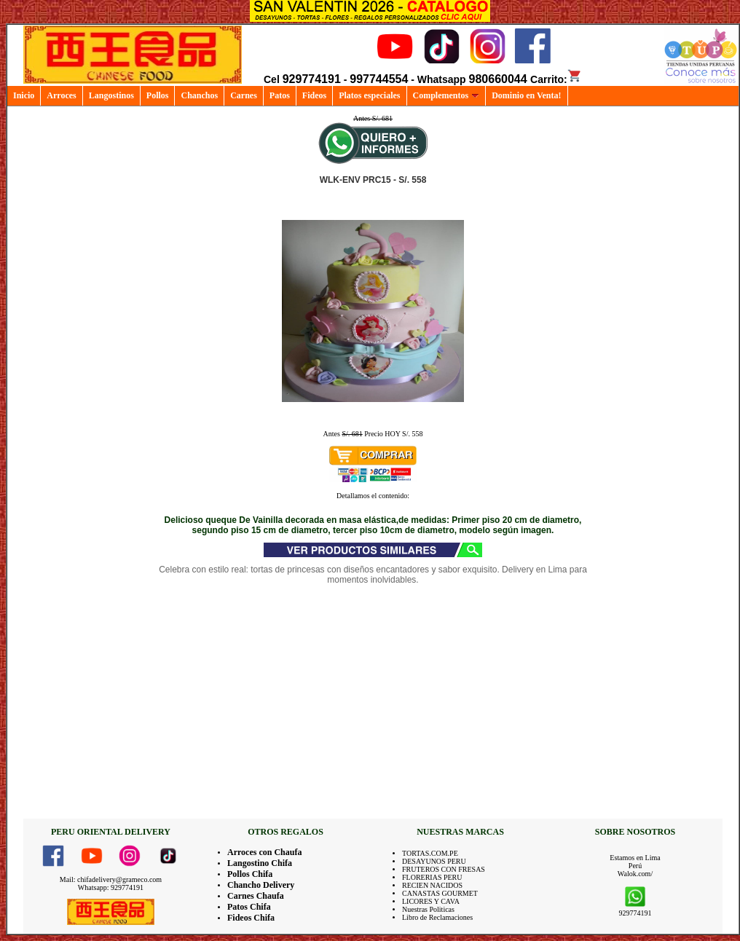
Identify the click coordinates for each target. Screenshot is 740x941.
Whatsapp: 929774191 (110, 887)
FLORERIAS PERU (432, 877)
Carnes (243, 95)
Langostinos (111, 95)
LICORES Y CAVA (431, 901)
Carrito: (556, 79)
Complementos (446, 95)
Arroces (61, 95)
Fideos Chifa (251, 918)
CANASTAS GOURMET (440, 893)
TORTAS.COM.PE (430, 853)
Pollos (157, 95)
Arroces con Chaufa (264, 852)
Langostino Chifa (259, 863)
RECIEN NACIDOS (432, 885)
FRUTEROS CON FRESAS (443, 869)
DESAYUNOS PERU (434, 861)
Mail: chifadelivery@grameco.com (111, 879)
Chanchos (199, 95)
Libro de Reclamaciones (437, 917)
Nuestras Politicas (428, 909)
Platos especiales (369, 95)
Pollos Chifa (249, 874)
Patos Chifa (249, 907)
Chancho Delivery (260, 885)
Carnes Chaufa (255, 896)
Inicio (23, 95)
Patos (279, 95)
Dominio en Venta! (526, 95)
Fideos (314, 95)
